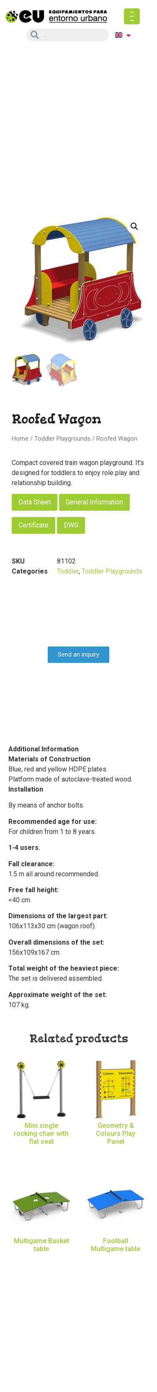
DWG (71, 525)
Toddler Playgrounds (62, 438)
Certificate (33, 525)
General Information (94, 502)
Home (20, 438)
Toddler (68, 571)
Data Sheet (34, 502)
